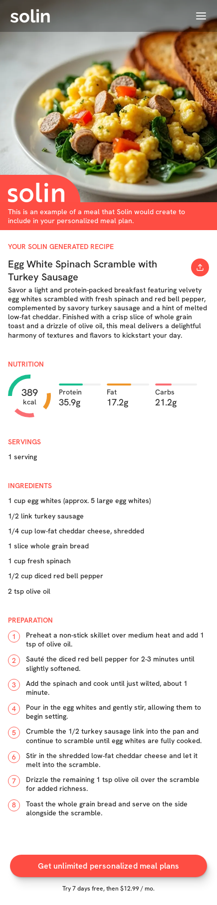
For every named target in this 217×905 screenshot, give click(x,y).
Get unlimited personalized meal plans (109, 868)
